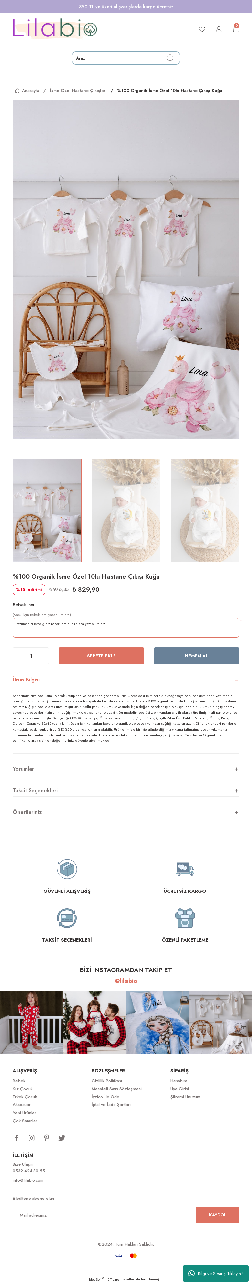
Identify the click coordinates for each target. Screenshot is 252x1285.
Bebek (19, 1081)
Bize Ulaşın (23, 1164)
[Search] (126, 58)
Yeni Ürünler (24, 1113)
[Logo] (55, 29)
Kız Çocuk (22, 1089)
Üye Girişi (179, 1089)
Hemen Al (196, 656)
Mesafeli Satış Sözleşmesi (117, 1089)
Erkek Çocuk (25, 1097)
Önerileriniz (27, 812)
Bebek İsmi (24, 605)
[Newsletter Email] (126, 1216)
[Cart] (235, 29)
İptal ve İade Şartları (111, 1105)
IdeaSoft (96, 1280)
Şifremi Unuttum (185, 1097)
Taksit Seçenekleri (35, 790)
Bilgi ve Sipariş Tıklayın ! (216, 1273)
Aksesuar (22, 1105)
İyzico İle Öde (105, 1097)
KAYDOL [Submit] (217, 1216)
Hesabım (178, 1081)
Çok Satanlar (25, 1121)
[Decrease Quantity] (19, 655)
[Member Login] (217, 29)
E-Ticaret (113, 1280)
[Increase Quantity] (43, 655)
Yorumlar (23, 769)
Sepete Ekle (101, 656)
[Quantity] (31, 655)
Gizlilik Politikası (107, 1081)
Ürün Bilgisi (26, 679)
